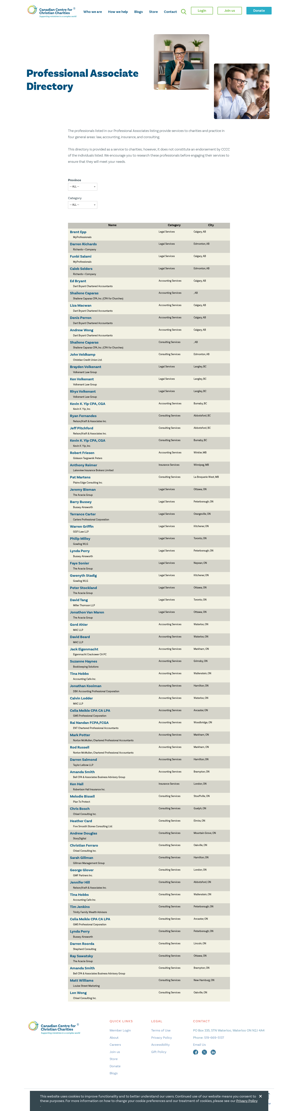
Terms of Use (161, 1030)
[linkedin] (213, 1052)
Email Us (199, 1045)
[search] (183, 11)
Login (202, 10)
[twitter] (205, 1052)
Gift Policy (158, 1052)
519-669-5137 (214, 1037)
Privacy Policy (161, 1037)
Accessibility (160, 1045)
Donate (115, 1066)
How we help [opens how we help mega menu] (118, 12)
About (114, 1037)
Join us (115, 1052)
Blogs (138, 12)
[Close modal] (260, 1095)
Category (75, 198)
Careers (115, 1045)
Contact (170, 12)
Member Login (120, 1030)
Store (153, 12)
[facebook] (196, 1052)
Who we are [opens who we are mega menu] (92, 12)
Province (74, 180)
